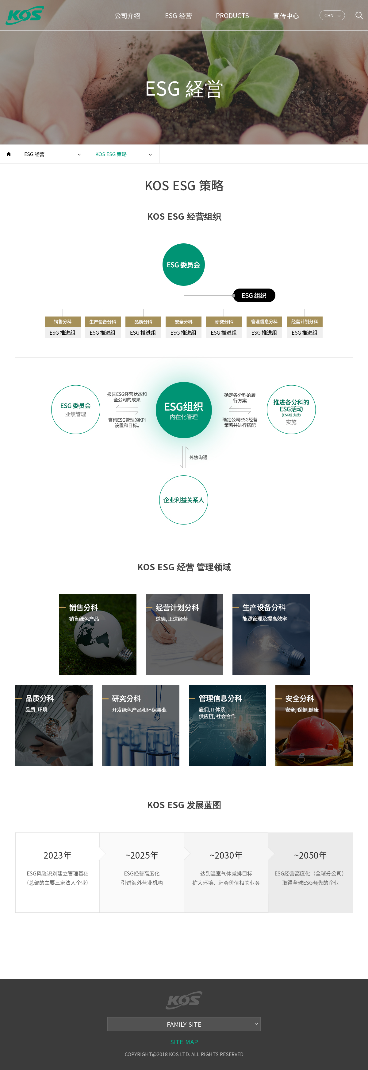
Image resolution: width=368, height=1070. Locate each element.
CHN (329, 16)
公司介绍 (127, 15)
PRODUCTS (232, 15)
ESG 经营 (178, 15)
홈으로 (8, 154)
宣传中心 (286, 15)
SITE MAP (184, 1041)
